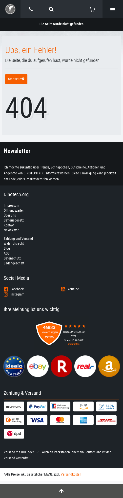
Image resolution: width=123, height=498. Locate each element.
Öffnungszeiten (14, 210)
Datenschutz (12, 258)
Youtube (70, 289)
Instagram (14, 294)
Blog (7, 248)
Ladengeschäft (14, 263)
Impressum (11, 205)
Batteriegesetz (14, 220)
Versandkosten (71, 474)
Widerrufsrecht (14, 243)
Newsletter (11, 230)
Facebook (14, 289)
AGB (7, 253)
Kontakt (9, 225)
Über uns (10, 215)
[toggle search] (51, 9)
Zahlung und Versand (18, 238)
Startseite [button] (16, 79)
